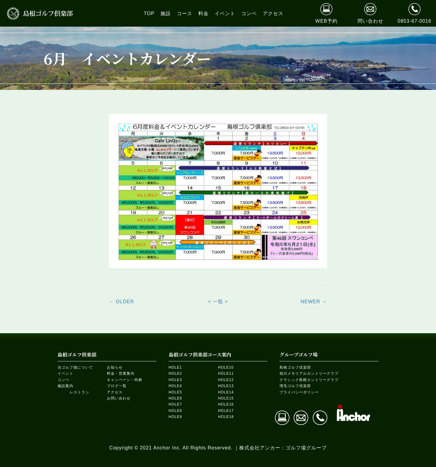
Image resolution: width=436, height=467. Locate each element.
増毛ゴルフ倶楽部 (295, 386)
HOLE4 (175, 386)
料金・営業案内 (120, 373)
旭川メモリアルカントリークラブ (309, 373)
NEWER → (314, 301)
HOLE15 (226, 398)
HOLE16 (226, 404)
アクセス (115, 392)
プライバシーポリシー (299, 392)
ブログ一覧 (117, 386)
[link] (149, 13)
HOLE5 (175, 392)
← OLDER (121, 301)
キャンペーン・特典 (124, 380)
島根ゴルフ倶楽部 (295, 367)
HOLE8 (175, 411)
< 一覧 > (218, 301)
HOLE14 (226, 392)
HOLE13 (226, 386)
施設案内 (65, 386)
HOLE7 (175, 404)
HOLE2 (175, 373)
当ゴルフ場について (75, 367)
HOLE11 (226, 373)
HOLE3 (175, 380)
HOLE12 (226, 380)
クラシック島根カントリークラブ (309, 380)
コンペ (63, 380)
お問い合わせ (118, 398)
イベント (65, 373)
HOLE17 (226, 411)
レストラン (79, 392)
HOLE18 (226, 417)
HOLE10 (226, 367)
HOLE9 (175, 417)
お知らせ (115, 367)
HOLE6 (175, 398)
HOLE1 (175, 367)
